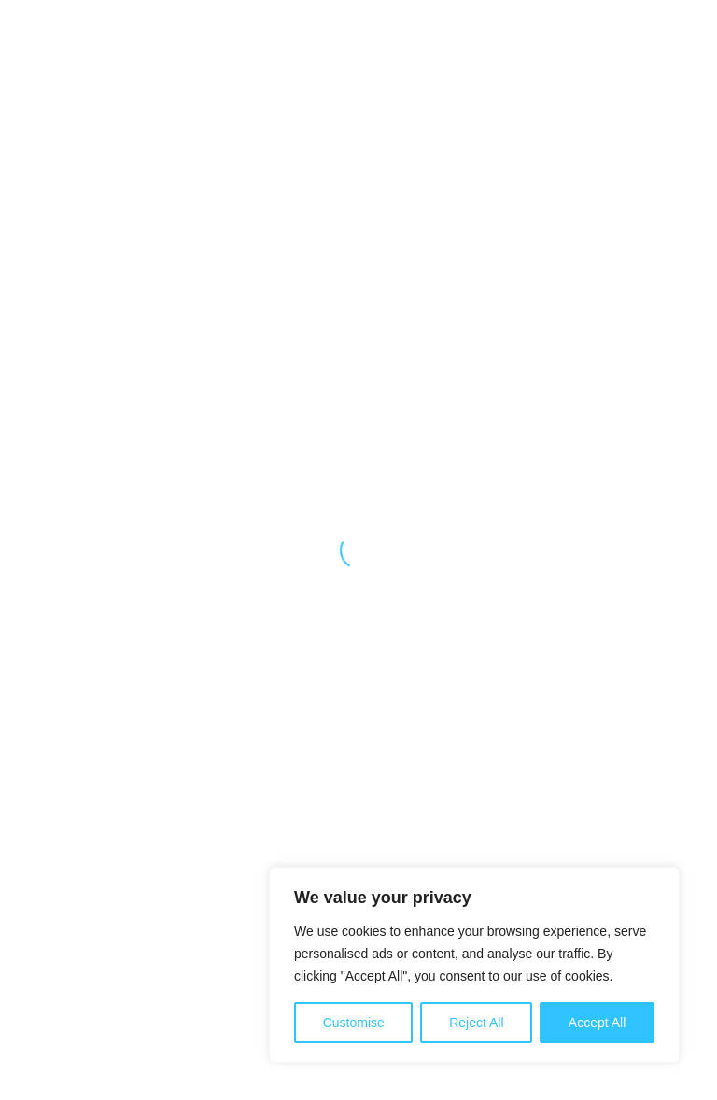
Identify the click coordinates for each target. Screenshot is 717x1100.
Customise (354, 1022)
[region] (474, 965)
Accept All (597, 1022)
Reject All (476, 1022)
